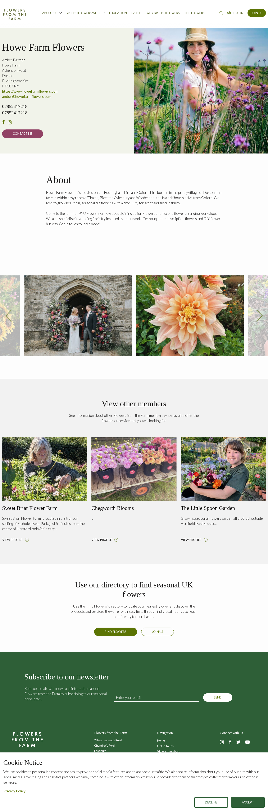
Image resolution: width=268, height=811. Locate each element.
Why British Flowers (163, 13)
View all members (168, 751)
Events (136, 13)
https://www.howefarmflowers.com (30, 91)
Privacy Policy (14, 791)
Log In (238, 13)
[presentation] (8, 318)
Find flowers (194, 13)
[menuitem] (52, 14)
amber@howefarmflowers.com (26, 96)
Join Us (256, 13)
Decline (211, 802)
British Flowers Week (85, 13)
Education (118, 13)
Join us (157, 634)
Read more (44, 492)
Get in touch (165, 746)
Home (161, 740)
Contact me (22, 133)
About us (52, 13)
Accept (248, 802)
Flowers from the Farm (14, 14)
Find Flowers (115, 634)
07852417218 (14, 106)
